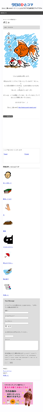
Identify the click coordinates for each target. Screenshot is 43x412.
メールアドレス (9, 316)
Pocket (26, 154)
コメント (7, 339)
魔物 (4, 231)
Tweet (5, 154)
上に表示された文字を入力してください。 (16, 332)
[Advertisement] (18, 133)
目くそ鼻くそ (7, 183)
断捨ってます (7, 199)
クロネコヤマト (8, 247)
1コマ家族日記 (8, 116)
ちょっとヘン (7, 372)
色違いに (6, 295)
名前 (6, 310)
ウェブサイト (8, 321)
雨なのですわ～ (8, 263)
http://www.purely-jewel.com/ (27, 107)
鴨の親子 (6, 279)
